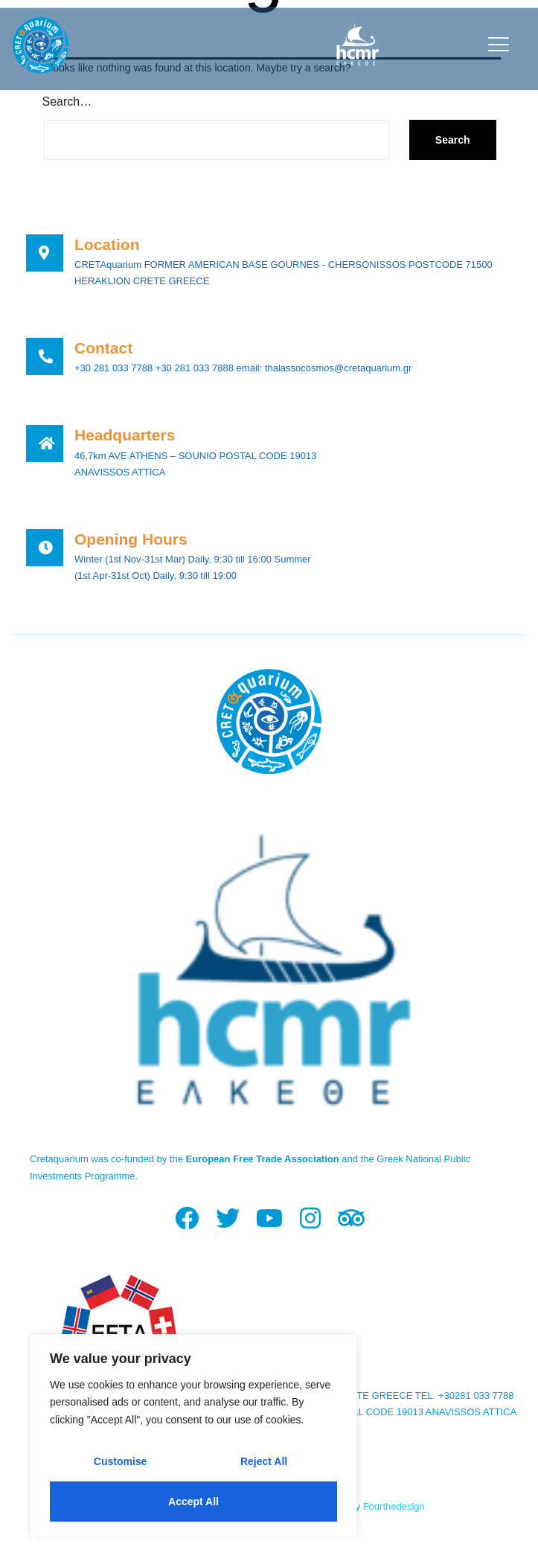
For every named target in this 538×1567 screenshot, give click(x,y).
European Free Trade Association (262, 1158)
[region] (193, 1435)
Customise (120, 1461)
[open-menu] (495, 44)
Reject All (263, 1461)
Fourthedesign (394, 1506)
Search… (67, 101)
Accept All (193, 1501)
